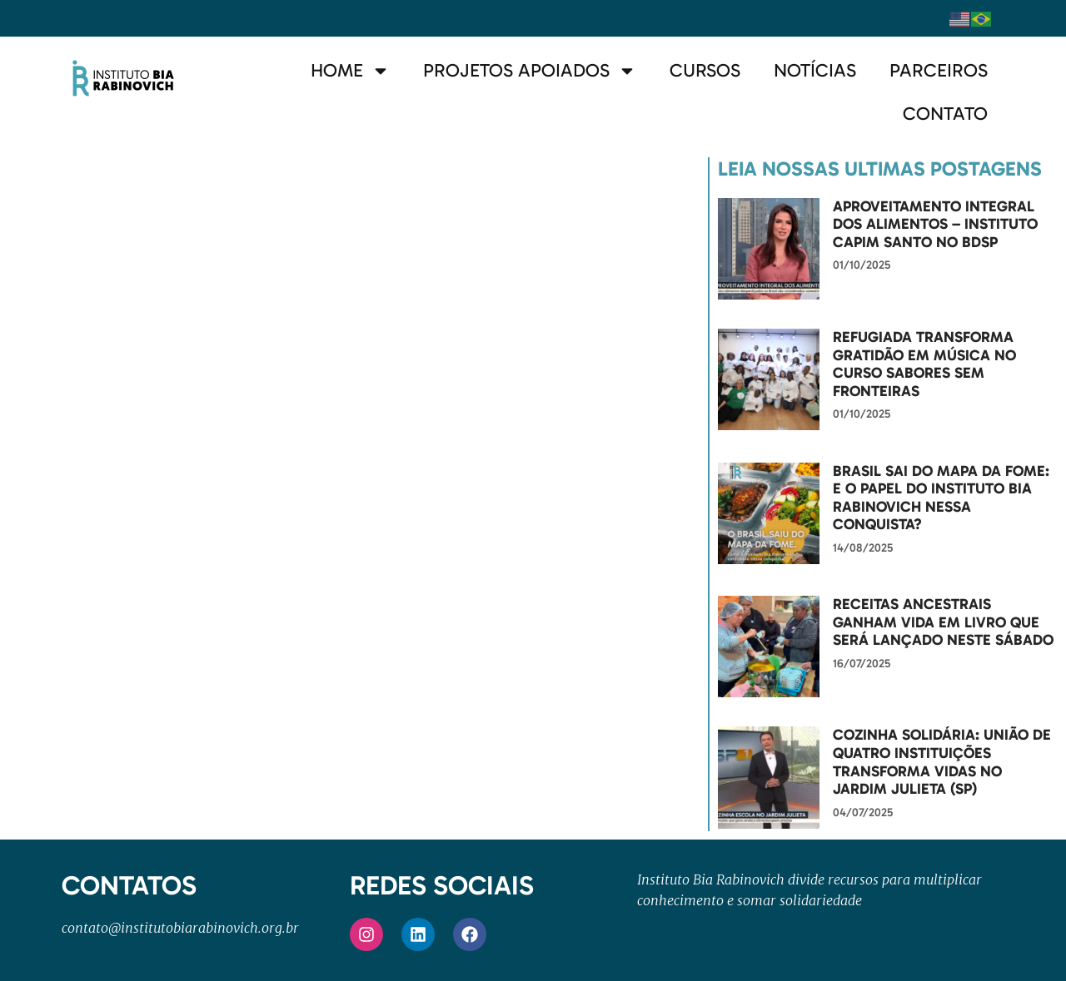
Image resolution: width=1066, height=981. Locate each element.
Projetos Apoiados (529, 70)
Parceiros (938, 70)
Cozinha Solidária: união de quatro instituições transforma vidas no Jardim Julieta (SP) (942, 762)
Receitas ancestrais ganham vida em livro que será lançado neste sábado (943, 622)
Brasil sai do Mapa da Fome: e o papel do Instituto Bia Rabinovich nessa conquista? (941, 498)
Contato (945, 113)
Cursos (705, 70)
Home (350, 70)
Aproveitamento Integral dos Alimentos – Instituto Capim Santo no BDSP (935, 224)
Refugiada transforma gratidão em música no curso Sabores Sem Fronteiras (924, 364)
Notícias (815, 70)
